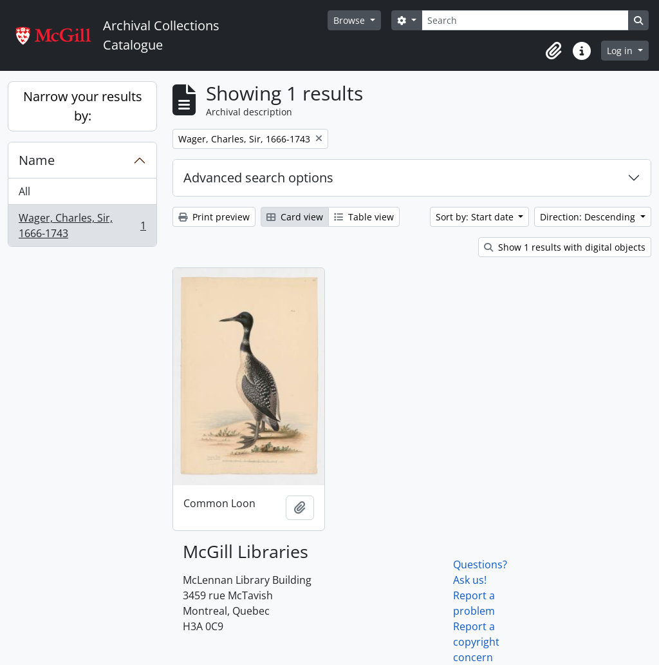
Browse (350, 20)
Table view (364, 217)
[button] (553, 51)
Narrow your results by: (82, 106)
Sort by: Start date (476, 217)
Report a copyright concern (476, 641)
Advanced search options (258, 177)
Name (37, 160)
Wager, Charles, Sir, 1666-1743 (82, 225)
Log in (621, 50)
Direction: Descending (589, 217)
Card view (294, 217)
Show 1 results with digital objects (564, 247)
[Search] (525, 20)
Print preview (214, 217)
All (24, 191)
